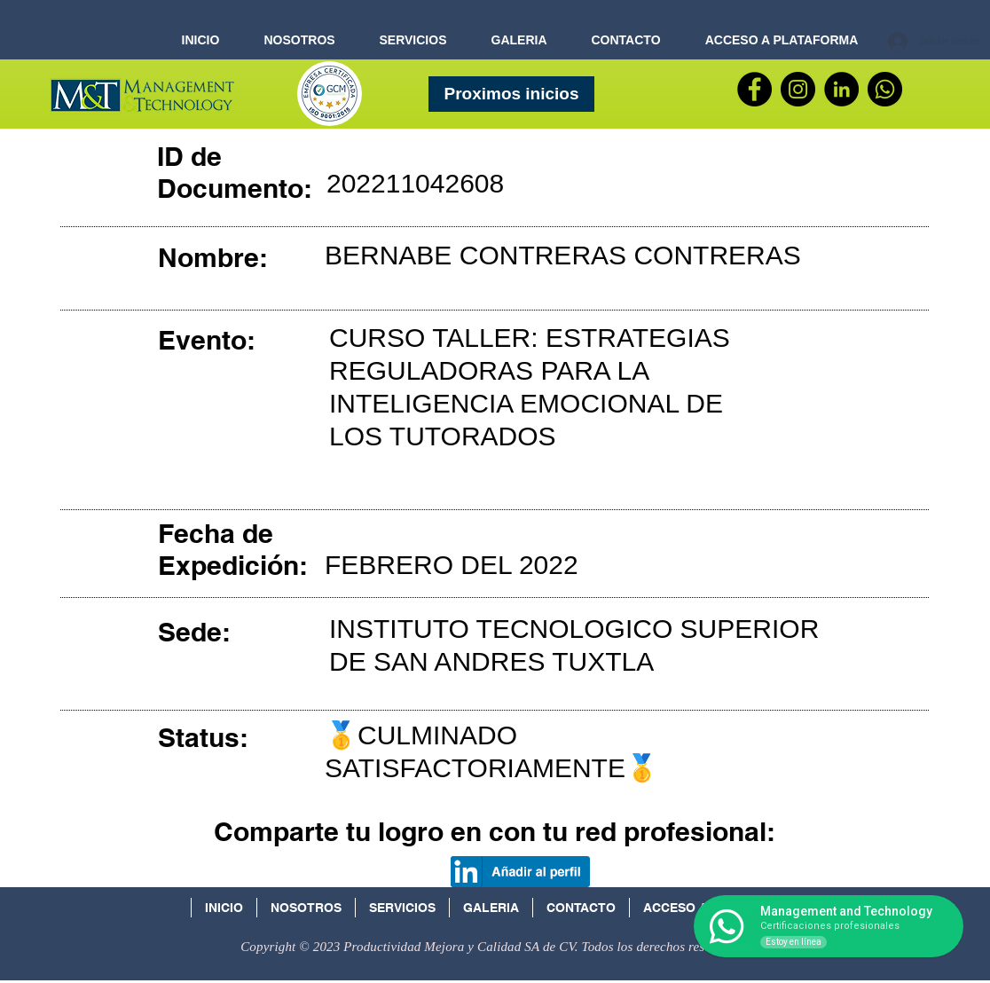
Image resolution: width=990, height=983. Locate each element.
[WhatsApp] (885, 89)
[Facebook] (754, 89)
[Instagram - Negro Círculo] (798, 89)
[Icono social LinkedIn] (823, 913)
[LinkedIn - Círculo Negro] (841, 89)
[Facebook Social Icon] (859, 913)
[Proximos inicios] (511, 94)
